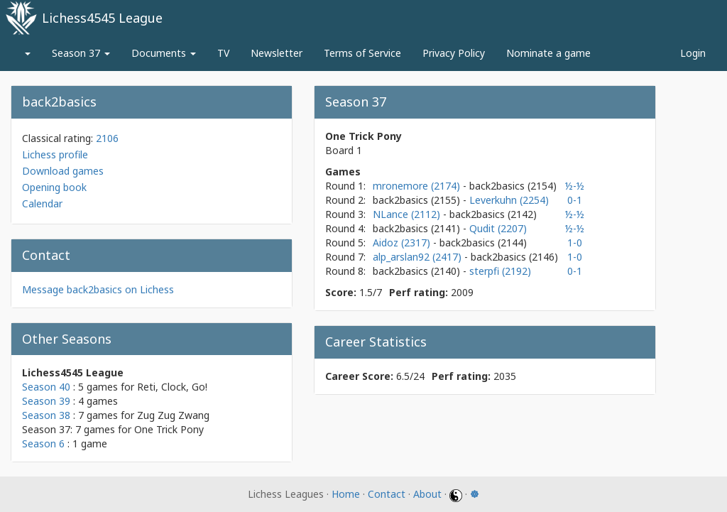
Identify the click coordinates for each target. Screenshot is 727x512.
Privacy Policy (453, 53)
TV (223, 53)
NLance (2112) (408, 214)
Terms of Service (362, 53)
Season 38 (46, 415)
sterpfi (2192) (500, 271)
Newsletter (276, 53)
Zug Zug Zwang (173, 415)
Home (346, 494)
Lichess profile (55, 154)
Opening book (54, 187)
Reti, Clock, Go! (172, 386)
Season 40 (46, 386)
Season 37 (81, 53)
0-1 (574, 200)
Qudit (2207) (498, 228)
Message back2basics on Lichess (98, 289)
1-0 (574, 242)
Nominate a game (548, 53)
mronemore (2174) (418, 185)
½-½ (574, 185)
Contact (386, 494)
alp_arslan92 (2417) (418, 256)
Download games (63, 171)
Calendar (42, 203)
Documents (163, 53)
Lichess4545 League (102, 17)
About (427, 494)
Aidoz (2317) (403, 242)
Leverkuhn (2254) (509, 200)
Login (693, 53)
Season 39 (46, 401)
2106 (107, 138)
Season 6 (43, 443)
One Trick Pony (169, 429)
